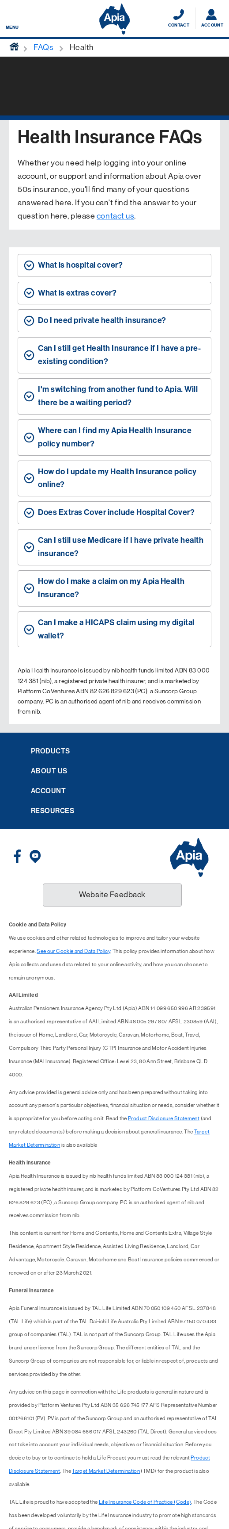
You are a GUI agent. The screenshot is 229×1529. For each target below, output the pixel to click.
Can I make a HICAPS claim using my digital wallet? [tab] (116, 629)
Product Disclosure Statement (163, 1118)
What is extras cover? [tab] (77, 293)
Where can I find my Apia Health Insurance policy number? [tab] (114, 437)
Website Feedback (112, 894)
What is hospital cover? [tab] (80, 265)
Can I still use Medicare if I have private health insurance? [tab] (120, 546)
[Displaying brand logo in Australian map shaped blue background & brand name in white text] (114, 19)
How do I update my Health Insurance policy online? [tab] (117, 478)
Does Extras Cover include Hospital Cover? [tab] (116, 512)
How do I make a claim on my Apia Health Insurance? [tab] (111, 587)
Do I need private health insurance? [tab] (102, 320)
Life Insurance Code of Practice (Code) (145, 1502)
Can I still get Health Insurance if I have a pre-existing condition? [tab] (119, 354)
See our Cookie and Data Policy (73, 951)
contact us (115, 215)
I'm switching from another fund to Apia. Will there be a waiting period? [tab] (118, 395)
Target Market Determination (106, 1471)
